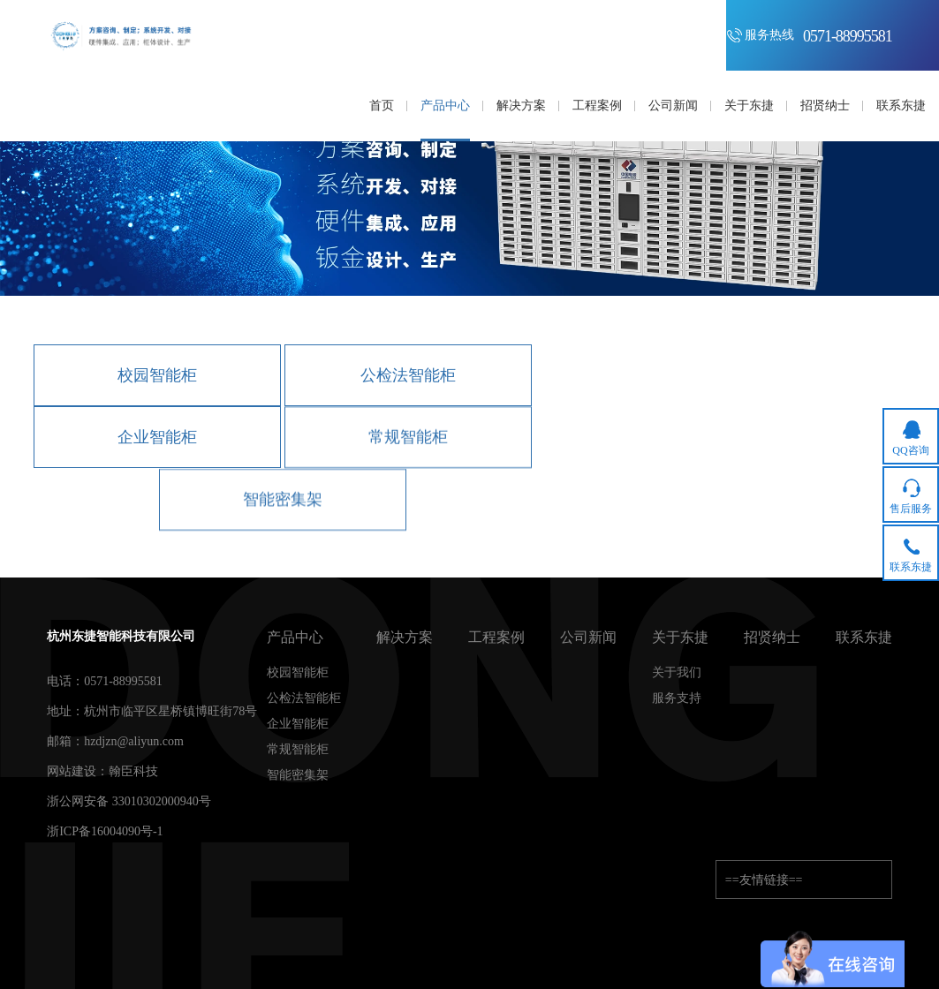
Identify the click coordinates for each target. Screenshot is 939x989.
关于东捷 (680, 637)
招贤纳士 (772, 637)
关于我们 (676, 673)
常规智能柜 (408, 438)
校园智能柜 (157, 375)
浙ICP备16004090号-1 (105, 831)
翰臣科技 (133, 771)
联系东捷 (864, 637)
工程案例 (496, 637)
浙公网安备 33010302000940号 (129, 801)
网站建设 (71, 771)
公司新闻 (588, 637)
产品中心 (295, 637)
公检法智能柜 (408, 375)
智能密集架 (282, 501)
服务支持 (676, 698)
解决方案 (404, 637)
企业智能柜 (157, 437)
